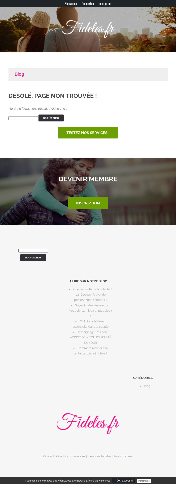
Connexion (88, 3)
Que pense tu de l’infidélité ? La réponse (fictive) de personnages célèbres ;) (92, 295)
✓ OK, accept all (123, 480)
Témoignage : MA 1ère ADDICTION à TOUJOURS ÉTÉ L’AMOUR (90, 337)
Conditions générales (70, 456)
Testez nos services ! (88, 133)
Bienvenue (71, 3)
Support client (123, 456)
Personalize (144, 481)
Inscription (105, 3)
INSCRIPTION (88, 203)
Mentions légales (99, 456)
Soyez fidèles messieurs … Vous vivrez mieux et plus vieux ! (90, 311)
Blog (19, 74)
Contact (48, 456)
